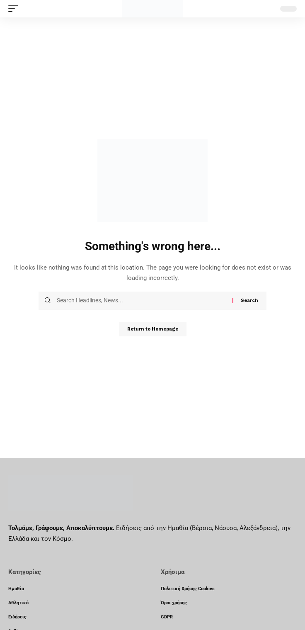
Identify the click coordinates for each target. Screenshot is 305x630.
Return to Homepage (152, 329)
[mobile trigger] (15, 8)
